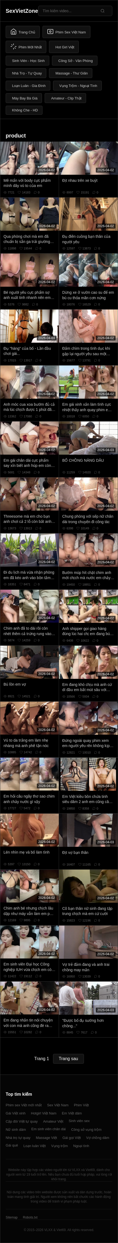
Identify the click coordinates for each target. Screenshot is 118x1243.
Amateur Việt (53, 1121)
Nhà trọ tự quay (18, 1138)
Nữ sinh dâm (16, 1130)
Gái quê (12, 1145)
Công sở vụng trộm (86, 1130)
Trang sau (68, 1058)
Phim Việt (81, 1105)
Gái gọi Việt (72, 1138)
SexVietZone (22, 11)
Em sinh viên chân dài (48, 1129)
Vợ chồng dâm (97, 1138)
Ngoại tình (81, 1146)
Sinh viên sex (79, 1121)
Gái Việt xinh (15, 1113)
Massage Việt (46, 1138)
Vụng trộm (59, 1146)
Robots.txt (30, 1217)
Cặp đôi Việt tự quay (22, 1121)
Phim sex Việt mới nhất (24, 1105)
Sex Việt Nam (57, 1105)
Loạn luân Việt (35, 1146)
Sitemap (12, 1217)
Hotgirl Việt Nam (43, 1113)
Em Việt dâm (72, 1113)
